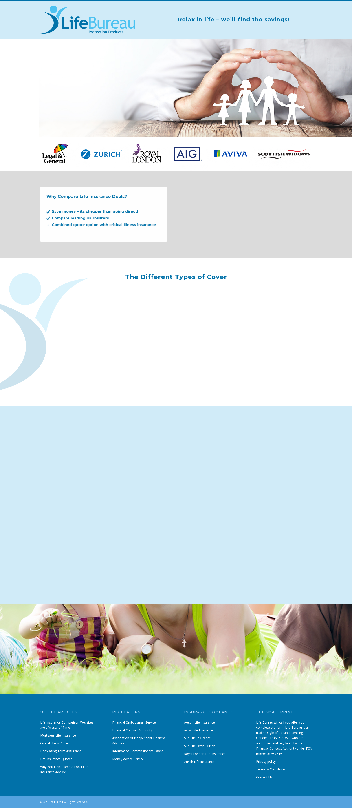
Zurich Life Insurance (199, 761)
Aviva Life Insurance (198, 730)
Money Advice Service (128, 759)
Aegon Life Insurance (199, 722)
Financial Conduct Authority (132, 730)
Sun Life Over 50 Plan (199, 746)
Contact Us (264, 777)
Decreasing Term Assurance (60, 751)
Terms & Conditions (270, 769)
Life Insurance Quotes (56, 759)
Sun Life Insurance (197, 738)
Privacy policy (266, 761)
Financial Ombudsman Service (134, 722)
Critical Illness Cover (54, 743)
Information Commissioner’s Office (137, 751)
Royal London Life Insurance (205, 754)
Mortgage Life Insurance (58, 735)
